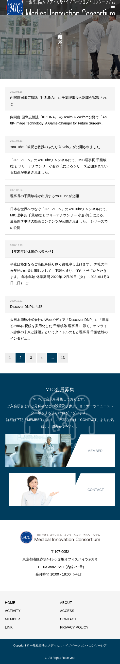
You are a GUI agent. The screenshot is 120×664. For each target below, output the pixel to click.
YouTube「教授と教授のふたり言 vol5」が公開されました (55, 147)
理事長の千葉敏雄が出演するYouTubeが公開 (44, 196)
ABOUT (66, 603)
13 (63, 358)
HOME (10, 603)
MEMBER (12, 619)
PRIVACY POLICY (74, 627)
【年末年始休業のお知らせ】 (32, 251)
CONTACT (68, 619)
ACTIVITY (12, 611)
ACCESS (67, 611)
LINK (9, 627)
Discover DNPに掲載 (26, 307)
